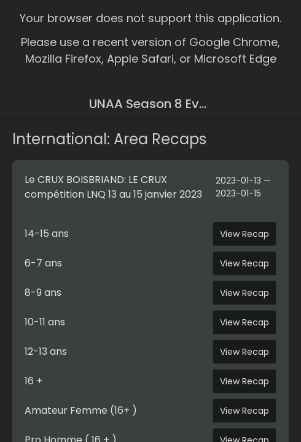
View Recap (244, 234)
